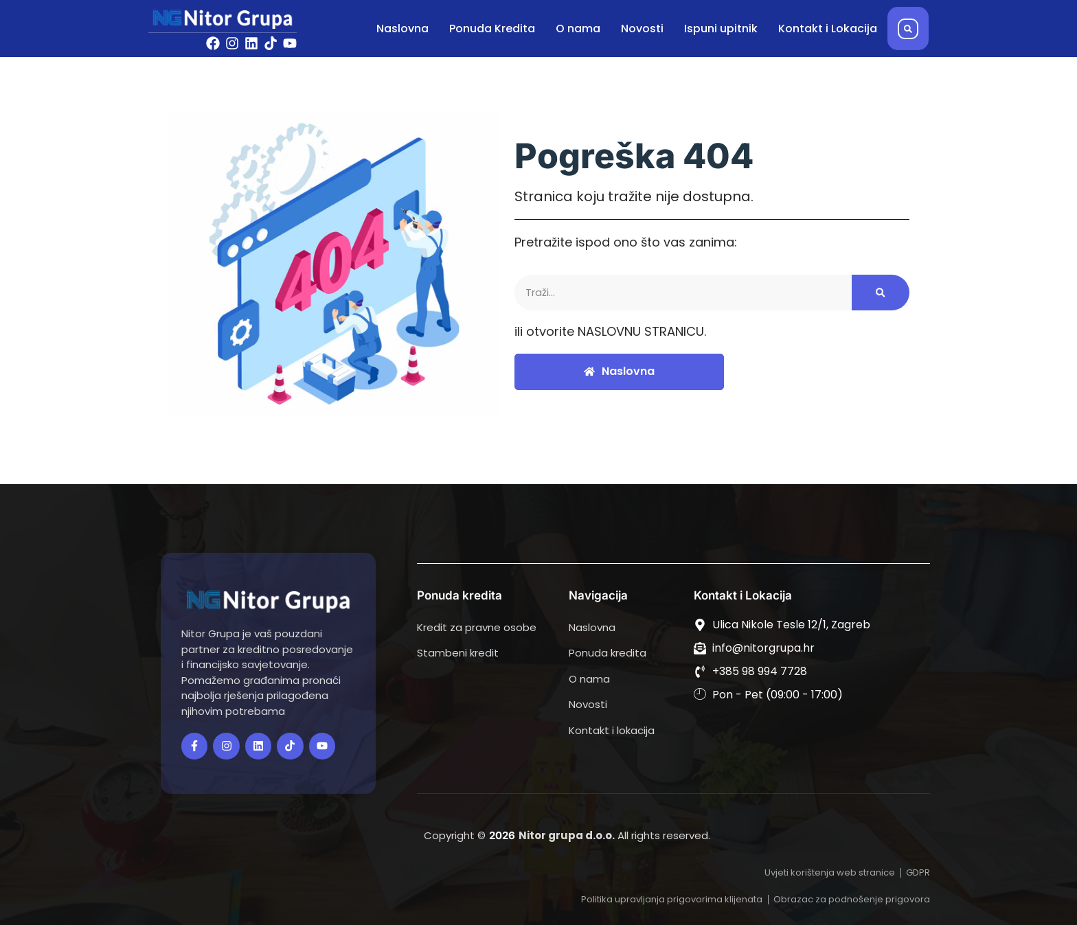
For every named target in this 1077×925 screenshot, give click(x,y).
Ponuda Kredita (492, 28)
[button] (908, 29)
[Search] (880, 293)
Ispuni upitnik (721, 28)
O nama (578, 28)
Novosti (642, 28)
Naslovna (402, 28)
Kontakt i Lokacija (827, 28)
